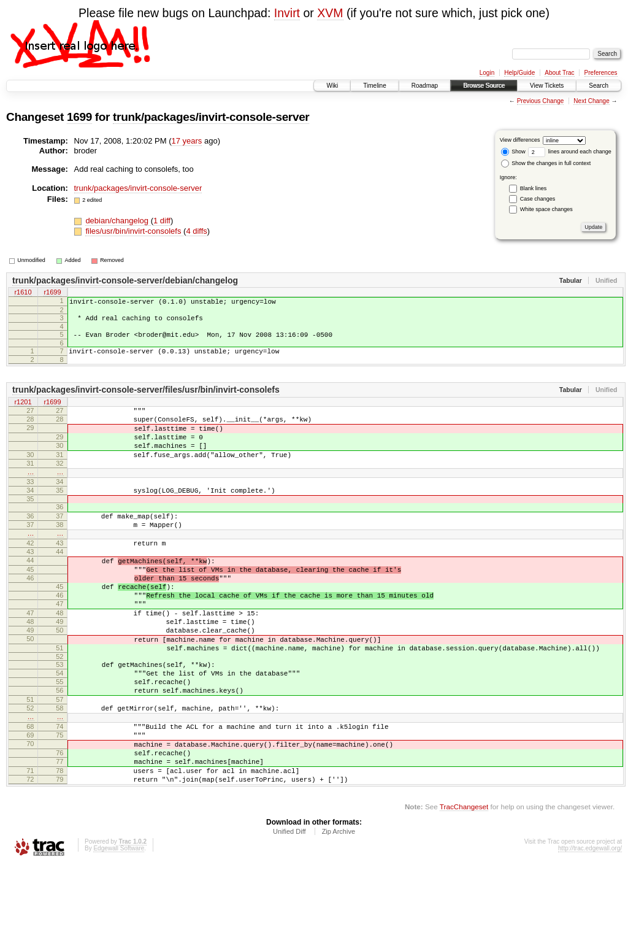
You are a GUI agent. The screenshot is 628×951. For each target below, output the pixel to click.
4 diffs (196, 231)
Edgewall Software (118, 934)
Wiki (332, 85)
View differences (520, 140)
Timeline (374, 85)
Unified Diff (289, 918)
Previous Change (540, 101)
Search (598, 85)
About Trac (559, 72)
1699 (79, 116)
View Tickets (547, 85)
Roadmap (425, 85)
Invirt (287, 13)
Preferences (601, 72)
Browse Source (484, 85)
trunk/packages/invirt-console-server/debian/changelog (125, 280)
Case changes (538, 199)
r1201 (22, 411)
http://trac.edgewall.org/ (590, 934)
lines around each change (569, 151)
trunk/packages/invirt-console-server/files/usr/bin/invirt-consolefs (146, 399)
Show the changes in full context (546, 163)
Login (487, 72)
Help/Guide (519, 72)
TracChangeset (464, 893)
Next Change (591, 101)
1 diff (161, 220)
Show (513, 151)
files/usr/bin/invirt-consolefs (134, 231)
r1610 (22, 293)
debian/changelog (117, 220)
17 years (186, 140)
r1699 (52, 293)
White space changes (546, 209)
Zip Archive (338, 918)
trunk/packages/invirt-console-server (211, 116)
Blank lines (533, 188)
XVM (330, 13)
